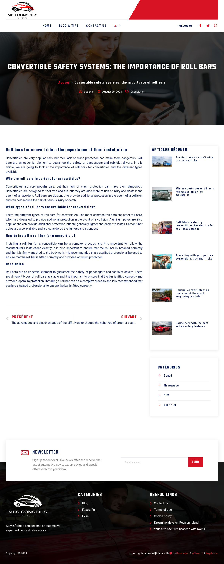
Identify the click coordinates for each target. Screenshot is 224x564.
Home (46, 25)
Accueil (64, 82)
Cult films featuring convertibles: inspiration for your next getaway (195, 225)
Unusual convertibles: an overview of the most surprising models (192, 293)
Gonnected (182, 553)
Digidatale (212, 553)
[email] (154, 462)
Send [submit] (195, 462)
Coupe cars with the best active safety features (192, 325)
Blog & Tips (69, 25)
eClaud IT (197, 553)
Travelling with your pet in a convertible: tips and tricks (194, 257)
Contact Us (96, 25)
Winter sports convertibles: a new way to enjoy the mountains (195, 191)
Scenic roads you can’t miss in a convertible (194, 159)
